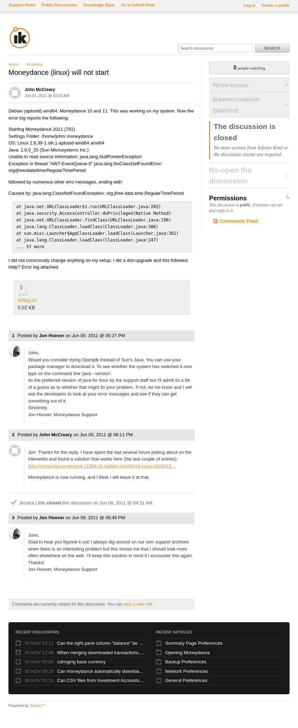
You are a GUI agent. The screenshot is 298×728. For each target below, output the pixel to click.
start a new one (137, 601)
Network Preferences (186, 668)
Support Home (22, 5)
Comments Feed (239, 221)
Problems (34, 64)
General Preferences (186, 678)
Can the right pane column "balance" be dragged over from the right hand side (101, 640)
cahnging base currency (81, 659)
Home (13, 64)
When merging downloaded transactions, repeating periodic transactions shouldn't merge (101, 650)
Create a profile (275, 5)
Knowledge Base (99, 5)
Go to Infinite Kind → (140, 5)
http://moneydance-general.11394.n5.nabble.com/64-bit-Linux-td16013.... (102, 463)
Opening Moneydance (187, 650)
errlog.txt (27, 298)
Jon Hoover (51, 333)
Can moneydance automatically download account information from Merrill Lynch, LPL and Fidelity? (101, 668)
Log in (249, 5)
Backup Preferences (185, 659)
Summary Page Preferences (193, 640)
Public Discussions (59, 5)
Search (272, 48)
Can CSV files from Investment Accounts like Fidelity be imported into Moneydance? (101, 678)
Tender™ (38, 703)
